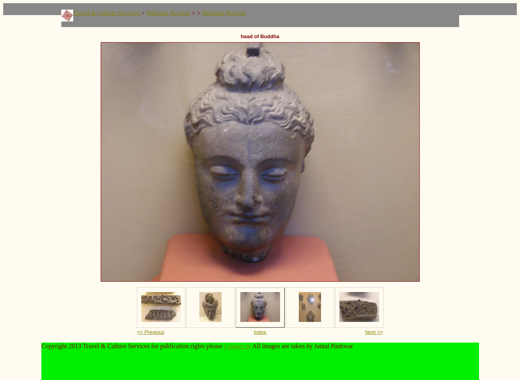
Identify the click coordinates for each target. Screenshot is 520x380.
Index (260, 332)
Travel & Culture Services (106, 13)
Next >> (374, 332)
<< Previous (150, 332)
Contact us (237, 346)
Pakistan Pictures (168, 13)
